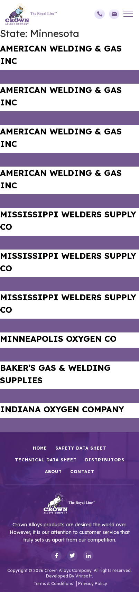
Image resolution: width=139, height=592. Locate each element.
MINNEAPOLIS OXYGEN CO (58, 338)
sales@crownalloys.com (114, 14)
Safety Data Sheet (80, 448)
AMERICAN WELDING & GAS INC (61, 54)
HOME (40, 448)
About (53, 471)
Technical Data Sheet (46, 459)
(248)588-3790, (99, 14)
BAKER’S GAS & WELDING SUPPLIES (55, 374)
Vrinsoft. (84, 576)
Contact (82, 471)
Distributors (104, 459)
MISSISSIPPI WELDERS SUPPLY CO (68, 220)
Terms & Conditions (53, 583)
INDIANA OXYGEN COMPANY (62, 409)
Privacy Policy (92, 583)
